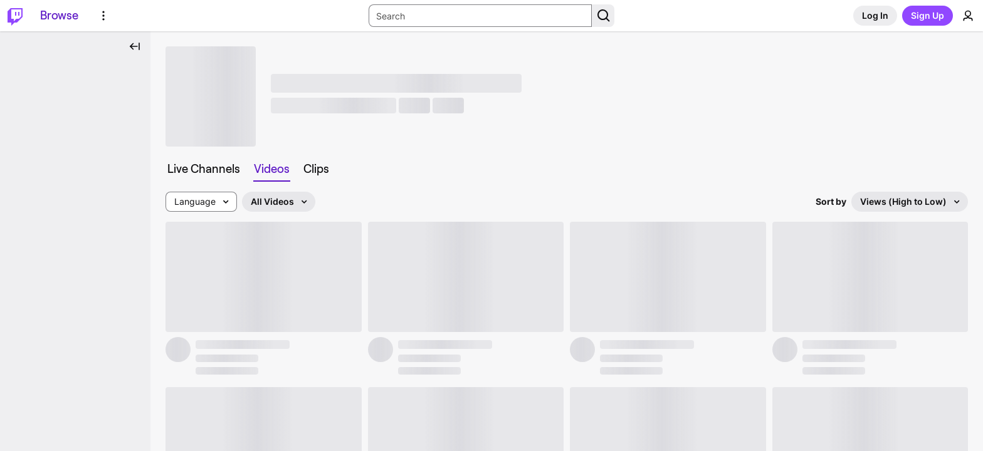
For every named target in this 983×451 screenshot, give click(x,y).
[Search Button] (603, 15)
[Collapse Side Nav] (135, 46)
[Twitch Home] (15, 15)
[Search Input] (480, 15)
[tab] (204, 169)
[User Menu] (968, 16)
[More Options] (103, 16)
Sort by (831, 201)
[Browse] (59, 15)
